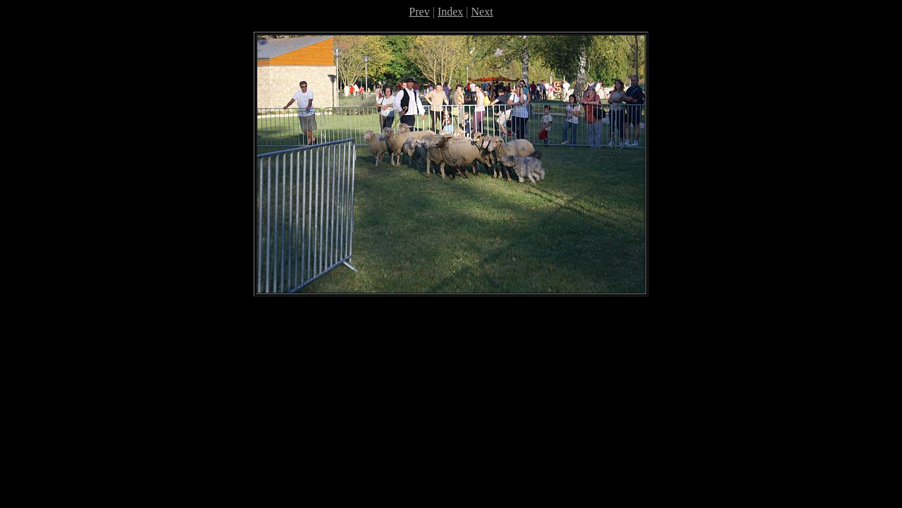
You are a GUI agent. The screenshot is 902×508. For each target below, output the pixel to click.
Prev (419, 12)
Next (482, 12)
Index (450, 12)
